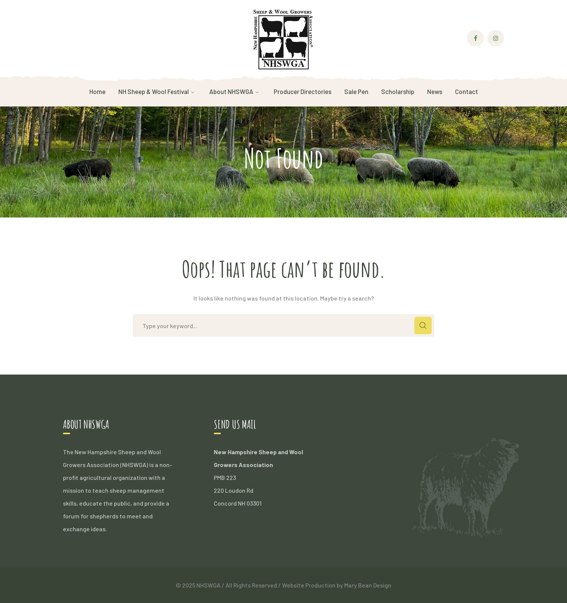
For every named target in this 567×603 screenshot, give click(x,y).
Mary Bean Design (367, 585)
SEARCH (423, 325)
